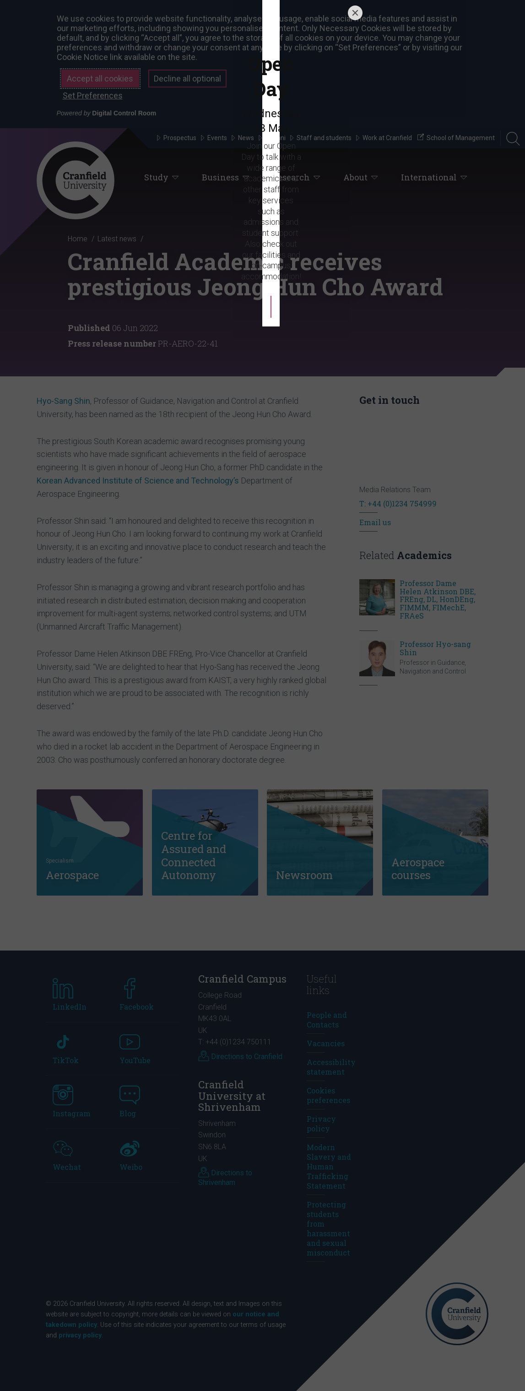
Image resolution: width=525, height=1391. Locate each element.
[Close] (355, 583)
